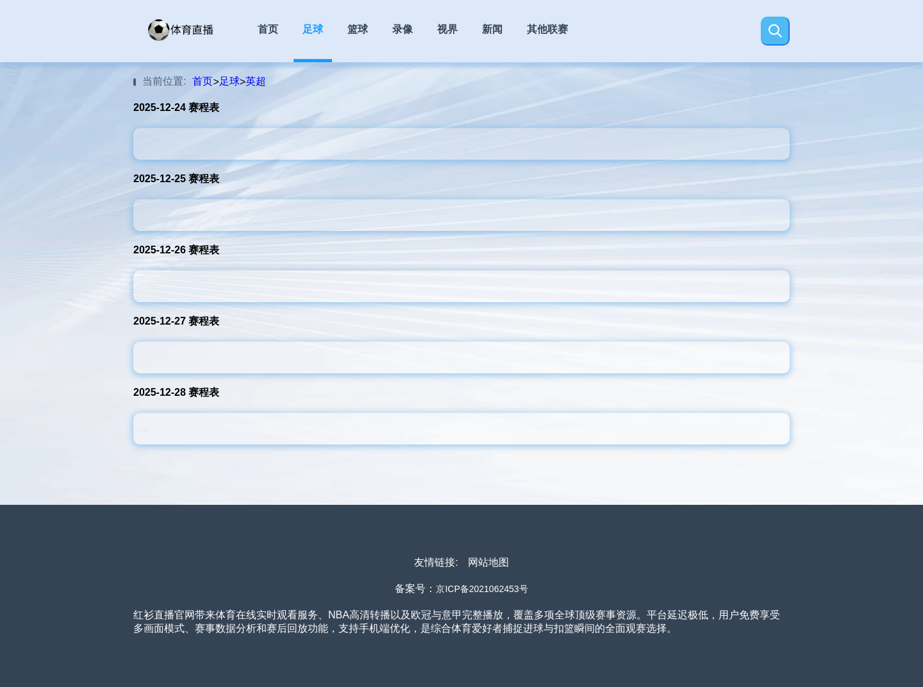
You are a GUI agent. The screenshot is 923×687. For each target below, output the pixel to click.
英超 (255, 81)
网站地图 (488, 562)
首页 (268, 29)
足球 (313, 29)
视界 (447, 29)
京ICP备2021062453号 (482, 589)
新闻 (492, 29)
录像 (402, 29)
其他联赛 (547, 29)
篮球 (357, 29)
